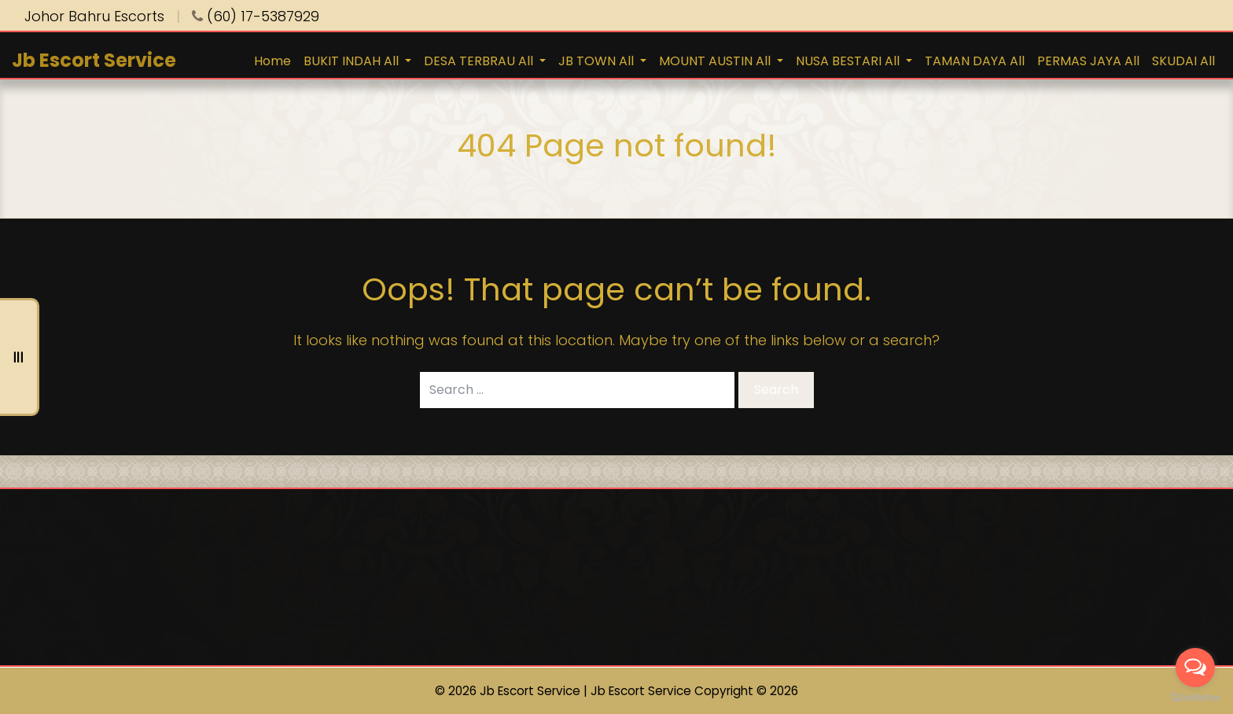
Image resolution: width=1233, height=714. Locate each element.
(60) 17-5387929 (255, 16)
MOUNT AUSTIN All (716, 61)
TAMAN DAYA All (975, 61)
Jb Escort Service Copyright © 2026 (694, 691)
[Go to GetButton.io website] (1195, 698)
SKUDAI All (1183, 61)
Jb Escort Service (94, 60)
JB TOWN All (597, 61)
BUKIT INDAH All (353, 61)
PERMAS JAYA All (1088, 61)
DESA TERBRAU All (480, 61)
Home (272, 61)
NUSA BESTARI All (849, 61)
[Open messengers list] (1195, 667)
